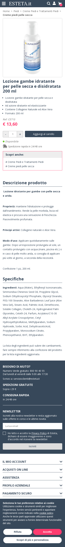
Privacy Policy (39, 433)
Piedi (16, 11)
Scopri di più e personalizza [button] (32, 540)
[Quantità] (12, 134)
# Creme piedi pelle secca (20, 166)
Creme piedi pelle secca (17, 15)
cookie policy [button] (46, 513)
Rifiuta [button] (17, 531)
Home (6, 11)
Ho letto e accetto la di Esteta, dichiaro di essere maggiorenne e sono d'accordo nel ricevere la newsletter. (33, 436)
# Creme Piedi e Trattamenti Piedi (25, 162)
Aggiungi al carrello (43, 134)
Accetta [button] (47, 531)
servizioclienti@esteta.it (27, 378)
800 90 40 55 (37, 370)
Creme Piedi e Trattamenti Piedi (40, 11)
